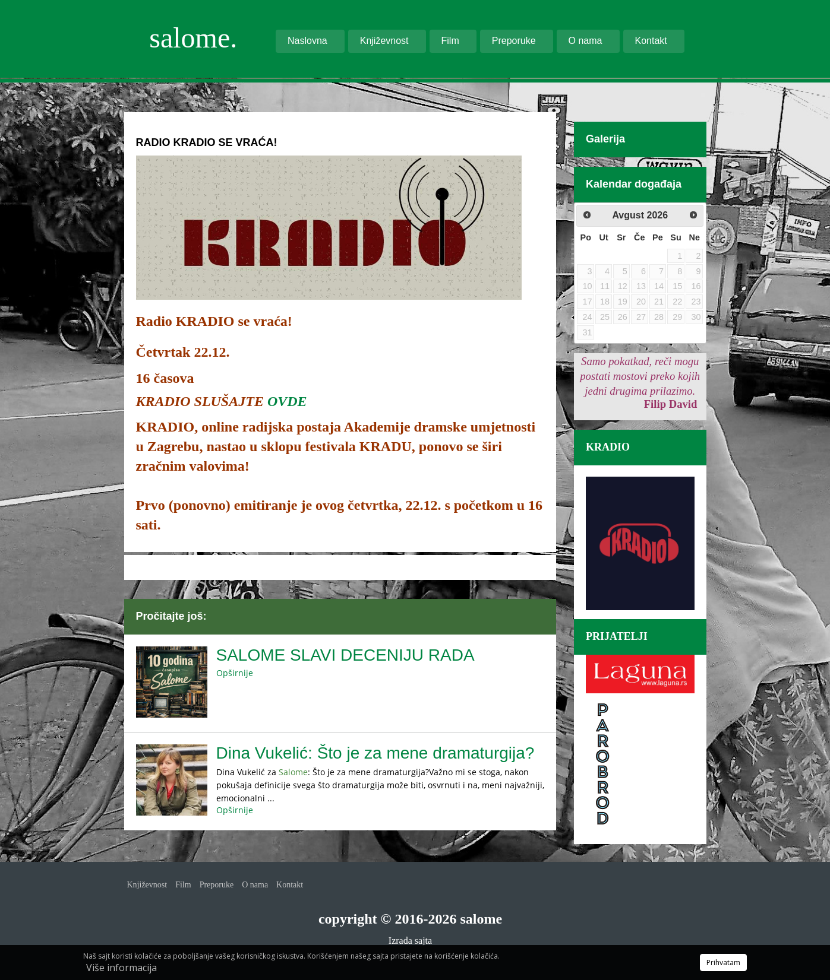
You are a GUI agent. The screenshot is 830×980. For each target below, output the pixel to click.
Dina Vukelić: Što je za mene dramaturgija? (375, 753)
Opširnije (234, 672)
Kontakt (651, 41)
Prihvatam (723, 962)
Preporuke (514, 41)
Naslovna (307, 41)
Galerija (605, 139)
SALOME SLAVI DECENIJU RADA (345, 655)
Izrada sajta (410, 940)
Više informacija (121, 967)
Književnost (384, 41)
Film (450, 41)
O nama (585, 41)
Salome (293, 772)
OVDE (287, 401)
